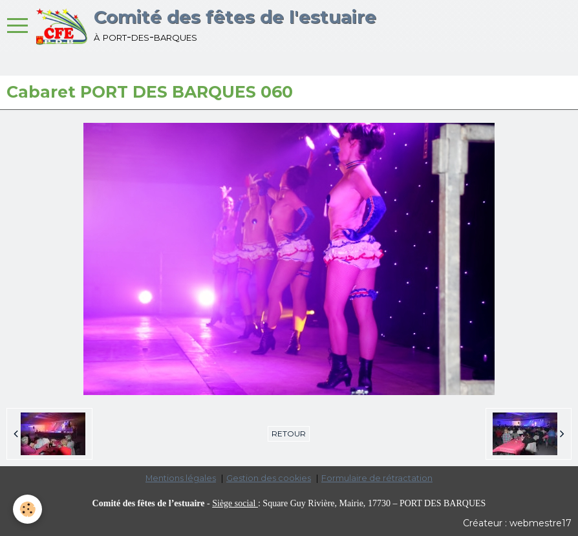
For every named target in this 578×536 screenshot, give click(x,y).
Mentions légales (180, 478)
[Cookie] (27, 509)
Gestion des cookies (268, 478)
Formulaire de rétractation (377, 478)
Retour (289, 433)
